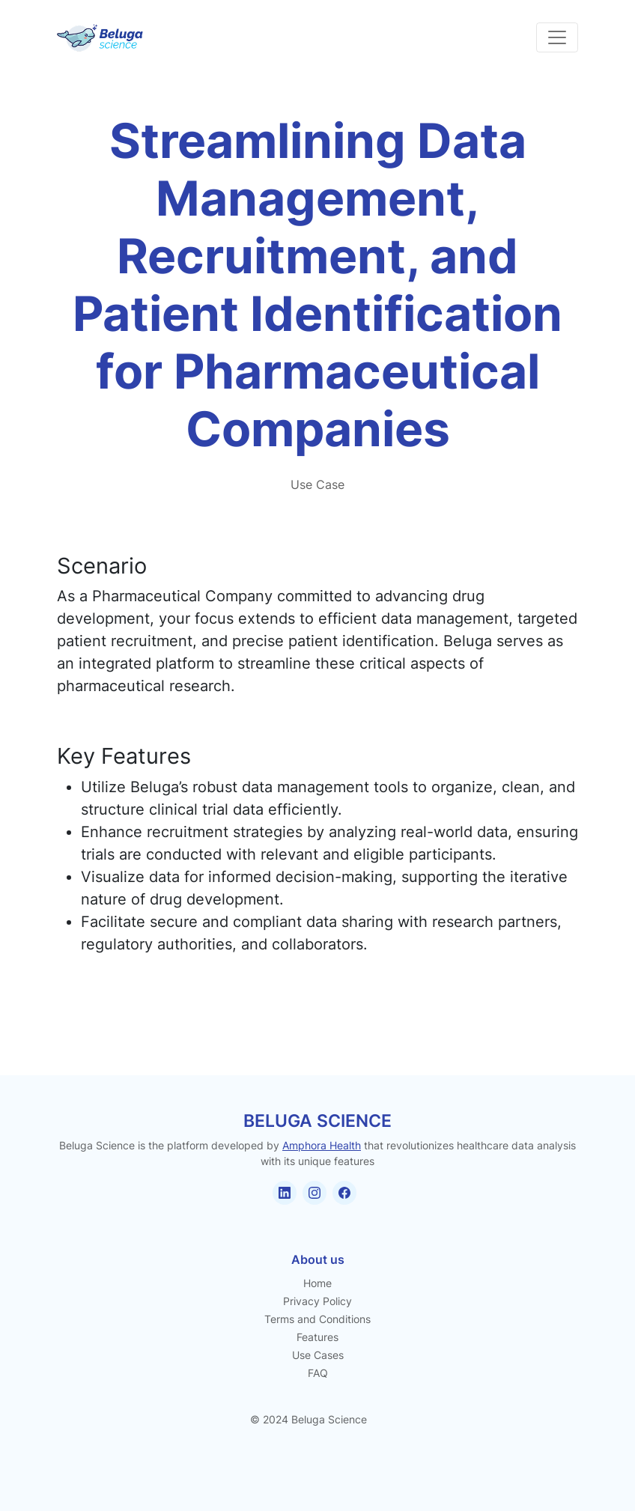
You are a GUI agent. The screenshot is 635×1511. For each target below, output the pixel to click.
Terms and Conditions (317, 1319)
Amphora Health (321, 1145)
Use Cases (318, 1355)
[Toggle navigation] (557, 37)
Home (317, 1283)
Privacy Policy (317, 1301)
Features (317, 1337)
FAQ (318, 1372)
